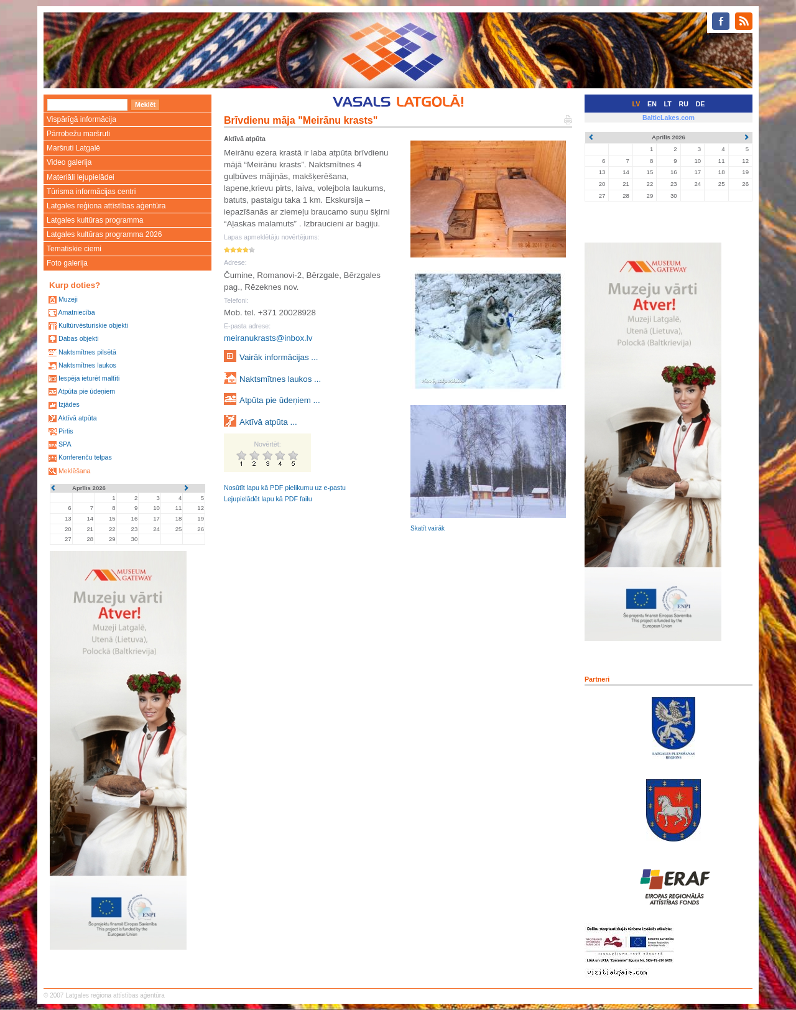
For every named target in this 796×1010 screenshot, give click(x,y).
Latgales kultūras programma (95, 220)
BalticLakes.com (668, 117)
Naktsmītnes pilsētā (87, 352)
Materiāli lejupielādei (80, 177)
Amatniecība (76, 312)
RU (683, 104)
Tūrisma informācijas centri (91, 191)
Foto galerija (67, 263)
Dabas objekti (78, 338)
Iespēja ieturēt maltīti (88, 378)
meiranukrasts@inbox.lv (268, 338)
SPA (65, 444)
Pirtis (65, 431)
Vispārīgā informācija (81, 119)
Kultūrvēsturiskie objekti (93, 325)
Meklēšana (74, 471)
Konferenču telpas (85, 457)
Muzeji (68, 299)
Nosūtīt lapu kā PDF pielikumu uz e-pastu (285, 487)
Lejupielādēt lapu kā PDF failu (268, 499)
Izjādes (69, 404)
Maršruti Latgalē (73, 148)
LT (668, 104)
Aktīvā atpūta (77, 418)
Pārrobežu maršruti (78, 133)
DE (700, 104)
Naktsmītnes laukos (87, 365)
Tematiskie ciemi (74, 248)
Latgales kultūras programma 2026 (104, 234)
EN (652, 104)
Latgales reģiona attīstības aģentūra (106, 206)
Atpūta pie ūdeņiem (86, 391)
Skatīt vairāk (427, 528)
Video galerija (69, 162)
